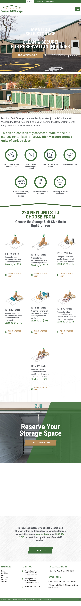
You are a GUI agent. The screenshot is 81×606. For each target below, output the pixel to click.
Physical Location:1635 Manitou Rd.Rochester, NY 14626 (32, 573)
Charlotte (39, 1)
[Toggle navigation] (77, 9)
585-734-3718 (35, 587)
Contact (4, 582)
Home (3, 571)
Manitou (30, 1)
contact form (42, 534)
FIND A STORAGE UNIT (14, 275)
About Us (4, 577)
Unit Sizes (5, 573)
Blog (2, 575)
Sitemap (4, 580)
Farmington (50, 1)
